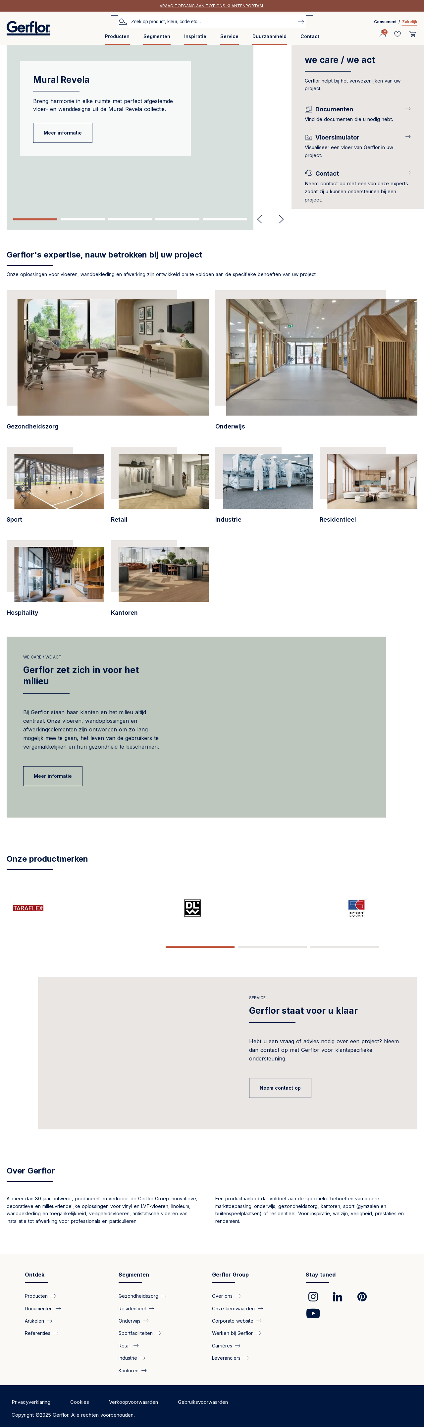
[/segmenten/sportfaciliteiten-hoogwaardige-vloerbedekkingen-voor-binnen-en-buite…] (55, 488)
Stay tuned (321, 1270)
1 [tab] (35, 219)
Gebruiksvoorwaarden (203, 1397)
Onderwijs (129, 1316)
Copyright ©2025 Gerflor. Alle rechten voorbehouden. (73, 1410)
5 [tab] (225, 219)
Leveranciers (226, 1353)
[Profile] (383, 34)
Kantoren (128, 1365)
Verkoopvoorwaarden (133, 1397)
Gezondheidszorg (138, 1291)
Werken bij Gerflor (232, 1328)
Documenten (39, 1303)
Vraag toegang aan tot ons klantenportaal (212, 5)
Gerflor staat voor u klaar (303, 998)
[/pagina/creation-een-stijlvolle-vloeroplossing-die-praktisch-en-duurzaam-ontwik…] (246, 908)
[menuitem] (117, 39)
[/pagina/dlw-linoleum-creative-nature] (109, 908)
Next (278, 219)
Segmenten (156, 36)
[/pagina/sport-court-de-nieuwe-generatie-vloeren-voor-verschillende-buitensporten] (178, 908)
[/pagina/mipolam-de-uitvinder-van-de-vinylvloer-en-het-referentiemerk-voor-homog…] (314, 908)
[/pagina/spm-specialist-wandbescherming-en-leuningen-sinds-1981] (383, 908)
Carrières (222, 1341)
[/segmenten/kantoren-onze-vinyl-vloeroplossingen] (160, 581)
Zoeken (123, 21)
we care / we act (42, 657)
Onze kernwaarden (233, 1303)
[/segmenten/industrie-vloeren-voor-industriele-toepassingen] (264, 488)
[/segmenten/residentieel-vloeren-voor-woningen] (368, 488)
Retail (125, 1341)
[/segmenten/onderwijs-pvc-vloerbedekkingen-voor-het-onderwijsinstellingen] (316, 363)
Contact (309, 36)
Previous (259, 219)
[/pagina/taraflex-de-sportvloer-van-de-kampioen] (41, 908)
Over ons (222, 1291)
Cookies (79, 1397)
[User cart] (412, 34)
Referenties (37, 1328)
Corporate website (232, 1316)
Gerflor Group (230, 1270)
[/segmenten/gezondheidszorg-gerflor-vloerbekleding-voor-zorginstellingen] (108, 363)
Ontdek (34, 1270)
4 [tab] (177, 219)
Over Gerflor (31, 1166)
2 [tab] (83, 219)
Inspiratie (195, 36)
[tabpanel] (146, 127)
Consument (385, 21)
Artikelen (34, 1316)
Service (229, 36)
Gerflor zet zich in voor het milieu (81, 675)
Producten (117, 36)
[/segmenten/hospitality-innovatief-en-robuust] (55, 581)
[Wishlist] (397, 34)
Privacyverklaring (31, 1397)
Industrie (128, 1353)
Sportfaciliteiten (136, 1328)
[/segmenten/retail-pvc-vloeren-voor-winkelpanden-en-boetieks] (160, 488)
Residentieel (132, 1303)
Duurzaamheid (269, 36)
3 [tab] (130, 219)
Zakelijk (409, 21)
